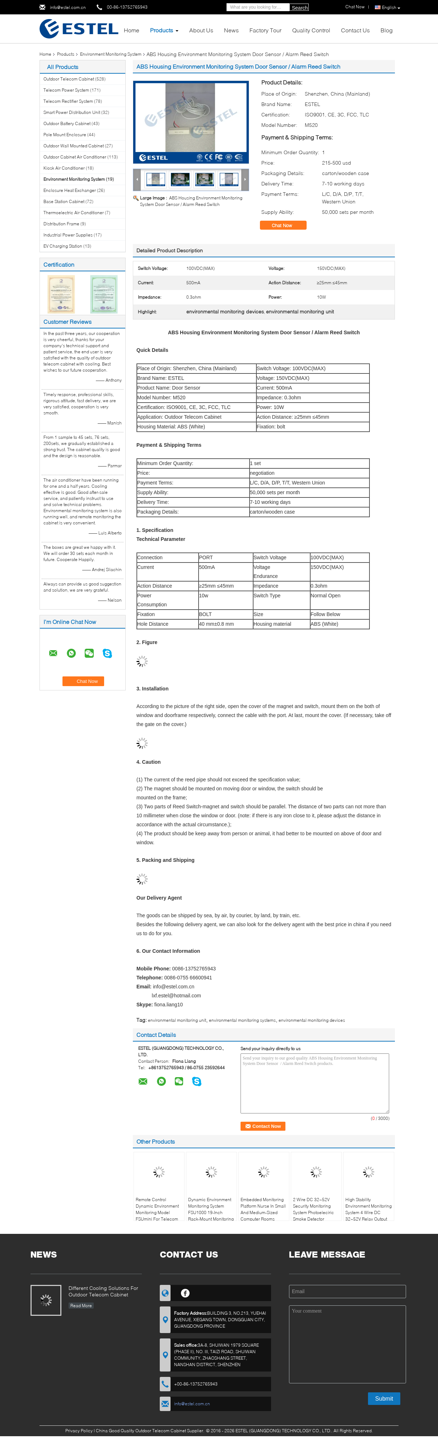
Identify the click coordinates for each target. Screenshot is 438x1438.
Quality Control (311, 30)
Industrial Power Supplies (68, 235)
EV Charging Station (62, 246)
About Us (201, 30)
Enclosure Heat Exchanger (69, 190)
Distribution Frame (61, 223)
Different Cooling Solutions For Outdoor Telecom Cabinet (103, 1291)
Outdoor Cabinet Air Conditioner (74, 157)
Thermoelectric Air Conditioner (73, 212)
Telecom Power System (66, 90)
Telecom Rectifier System (68, 101)
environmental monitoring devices (312, 1020)
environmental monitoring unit (177, 1020)
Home (131, 30)
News (231, 30)
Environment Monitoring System (110, 54)
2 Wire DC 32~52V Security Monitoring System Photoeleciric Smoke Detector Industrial (313, 1212)
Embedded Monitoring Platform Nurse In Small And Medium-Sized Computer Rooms (263, 1209)
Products (161, 30)
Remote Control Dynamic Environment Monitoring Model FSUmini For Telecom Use (157, 1212)
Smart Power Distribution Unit (71, 112)
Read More (81, 1305)
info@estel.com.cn (68, 7)
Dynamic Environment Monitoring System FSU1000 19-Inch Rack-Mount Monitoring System (211, 1212)
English (391, 7)
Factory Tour (265, 30)
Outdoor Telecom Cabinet (68, 79)
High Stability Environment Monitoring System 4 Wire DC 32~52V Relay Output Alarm (368, 1212)
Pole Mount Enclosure (64, 134)
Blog (387, 30)
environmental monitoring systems (242, 1020)
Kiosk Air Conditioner (64, 168)
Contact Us (355, 30)
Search (300, 8)
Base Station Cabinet (63, 201)
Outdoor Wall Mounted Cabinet (73, 145)
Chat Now (287, 225)
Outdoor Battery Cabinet (66, 123)
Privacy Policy (79, 1430)
